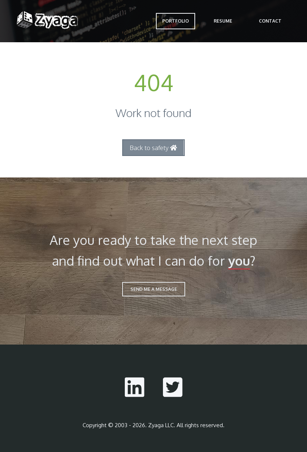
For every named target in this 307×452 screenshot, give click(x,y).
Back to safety (153, 148)
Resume (223, 21)
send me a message (153, 289)
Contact (270, 21)
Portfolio (175, 21)
